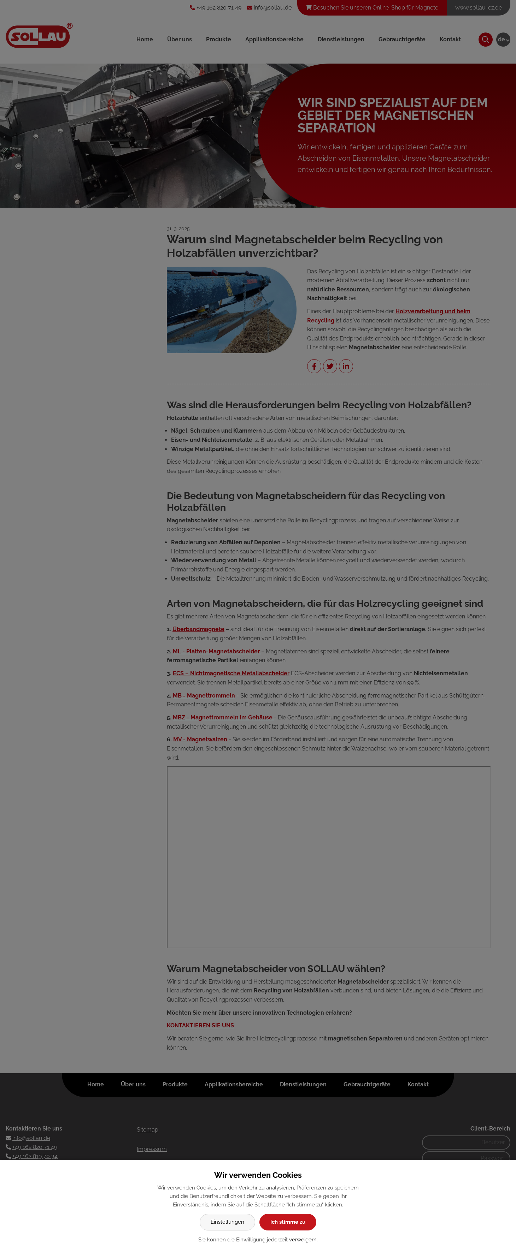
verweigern (303, 1239)
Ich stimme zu (287, 1222)
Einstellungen (227, 1222)
